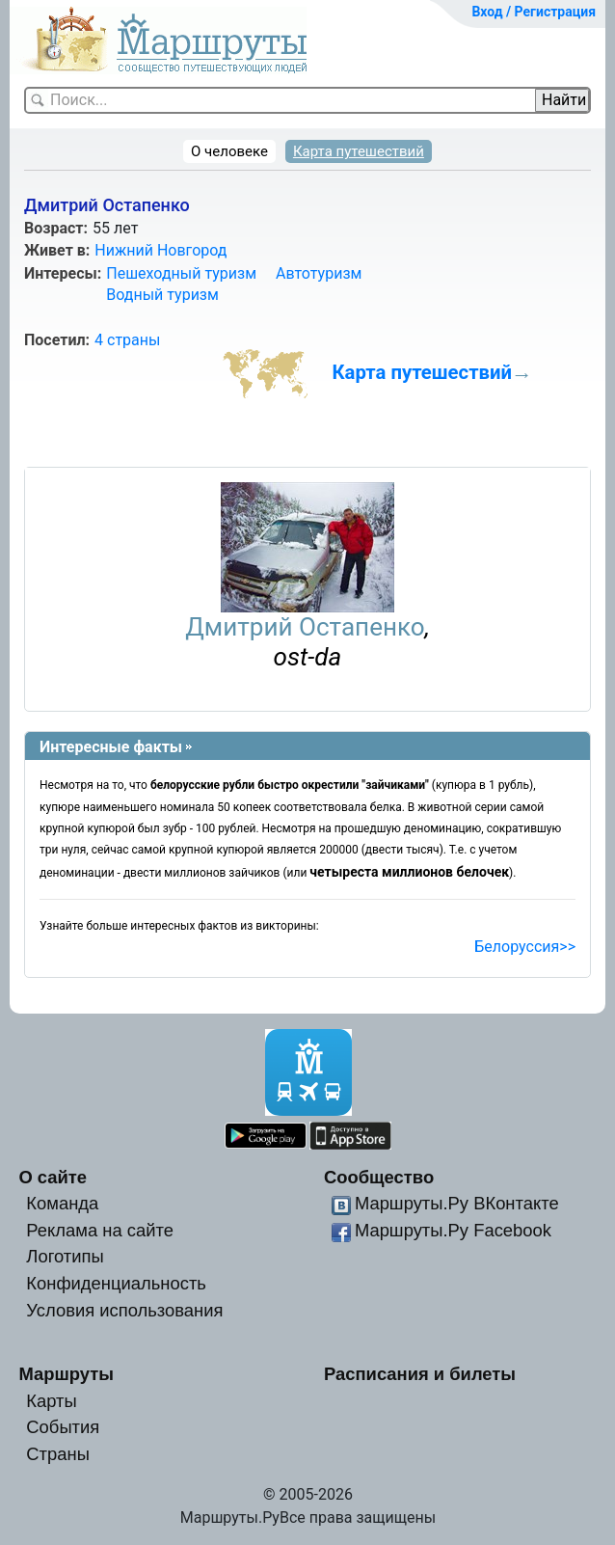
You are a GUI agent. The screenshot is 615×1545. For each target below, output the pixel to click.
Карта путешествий (358, 151)
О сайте (52, 1177)
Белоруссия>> (524, 946)
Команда (62, 1203)
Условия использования (124, 1310)
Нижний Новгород (160, 250)
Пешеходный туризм (181, 273)
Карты (51, 1401)
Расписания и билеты (420, 1374)
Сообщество (379, 1177)
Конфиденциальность (116, 1283)
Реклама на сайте (100, 1230)
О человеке (229, 151)
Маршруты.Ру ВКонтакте (457, 1203)
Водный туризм (162, 294)
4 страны (127, 340)
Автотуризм (318, 273)
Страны (58, 1454)
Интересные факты (111, 747)
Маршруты (66, 1374)
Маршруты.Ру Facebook (453, 1230)
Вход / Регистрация (533, 11)
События (62, 1427)
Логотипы (64, 1256)
